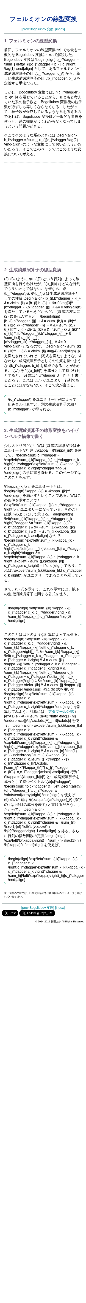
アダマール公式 (61, 712)
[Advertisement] (43, 211)
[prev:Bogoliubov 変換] (38, 29)
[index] (60, 29)
